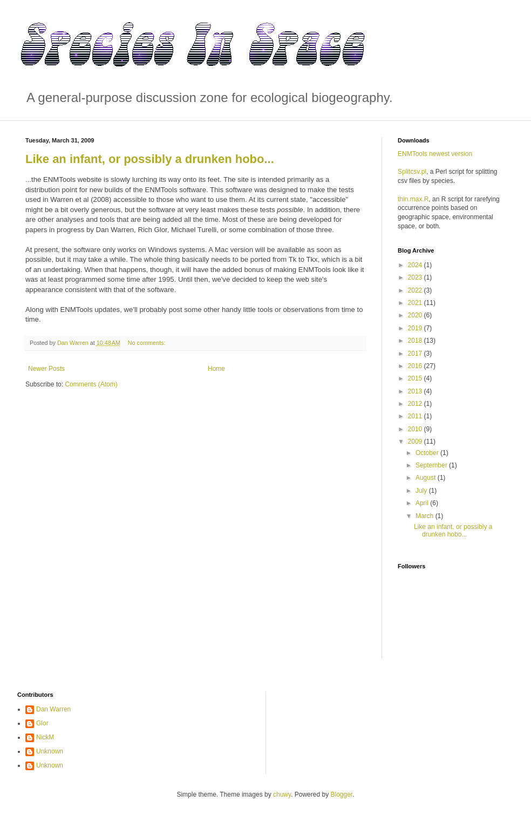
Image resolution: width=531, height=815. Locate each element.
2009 (416, 441)
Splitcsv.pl (412, 171)
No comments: (147, 342)
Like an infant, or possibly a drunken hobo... (149, 159)
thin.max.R (413, 199)
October (428, 453)
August (427, 477)
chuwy (282, 794)
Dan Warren (53, 709)
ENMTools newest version (435, 154)
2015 (416, 378)
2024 (416, 265)
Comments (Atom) (91, 384)
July (422, 490)
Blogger (341, 794)
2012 (416, 404)
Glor (42, 723)
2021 (416, 303)
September (432, 465)
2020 (416, 315)
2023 (416, 277)
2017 (416, 353)
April (423, 503)
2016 (416, 366)
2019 (416, 328)
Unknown (49, 751)
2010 (416, 429)
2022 (416, 290)
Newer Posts (46, 368)
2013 (416, 391)
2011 (416, 416)
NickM (45, 737)
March (425, 516)
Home (216, 368)
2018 (416, 340)
